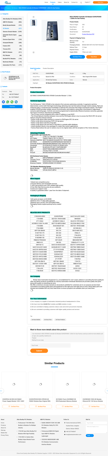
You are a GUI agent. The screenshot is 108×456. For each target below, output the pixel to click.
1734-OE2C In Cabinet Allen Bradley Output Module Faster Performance (26, 439)
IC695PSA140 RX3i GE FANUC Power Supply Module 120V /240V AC (13, 401)
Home (2, 422)
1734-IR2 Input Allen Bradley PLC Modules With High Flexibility (27, 432)
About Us (3, 427)
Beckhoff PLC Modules (12, 59)
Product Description (48, 68)
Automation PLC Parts (12, 65)
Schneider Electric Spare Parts (12, 35)
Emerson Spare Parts (12, 39)
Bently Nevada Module (12, 25)
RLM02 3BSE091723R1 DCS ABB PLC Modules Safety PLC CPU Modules (51, 425)
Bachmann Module (12, 62)
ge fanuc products (60, 319)
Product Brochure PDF (88, 34)
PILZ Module (12, 55)
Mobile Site (4, 432)
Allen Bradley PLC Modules (12, 19)
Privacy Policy (4, 435)
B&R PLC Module (12, 52)
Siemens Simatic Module (12, 32)
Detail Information (35, 68)
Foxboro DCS (12, 46)
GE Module (12, 28)
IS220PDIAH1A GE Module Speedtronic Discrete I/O (14, 78)
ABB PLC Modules (12, 22)
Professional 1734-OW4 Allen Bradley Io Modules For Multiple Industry (27, 425)
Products (3, 425)
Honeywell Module (12, 43)
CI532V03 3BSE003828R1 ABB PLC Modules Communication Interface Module (50, 442)
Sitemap (3, 430)
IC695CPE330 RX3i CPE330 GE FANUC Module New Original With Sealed (39, 401)
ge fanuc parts (48, 319)
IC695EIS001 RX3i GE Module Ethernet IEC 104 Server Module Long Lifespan (93, 401)
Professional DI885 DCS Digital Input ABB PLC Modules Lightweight (50, 433)
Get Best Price (77, 57)
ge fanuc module (36, 319)
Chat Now (100, 2)
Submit (39, 351)
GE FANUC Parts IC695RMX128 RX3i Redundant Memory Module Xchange (66, 401)
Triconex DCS (12, 49)
